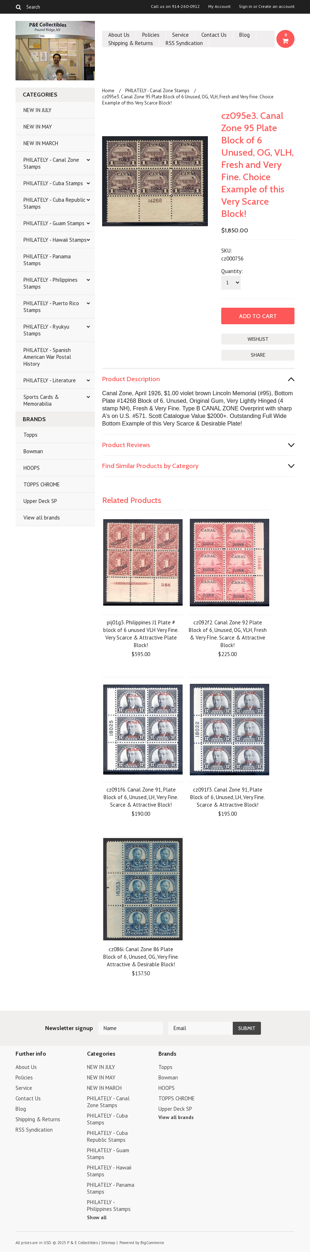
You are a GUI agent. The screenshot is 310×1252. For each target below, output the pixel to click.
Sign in (245, 6)
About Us (119, 34)
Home (108, 91)
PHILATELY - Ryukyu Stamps (46, 330)
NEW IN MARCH (40, 143)
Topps (30, 434)
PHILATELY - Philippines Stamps (50, 283)
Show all (96, 1217)
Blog (244, 34)
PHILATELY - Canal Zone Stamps (51, 163)
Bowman (33, 451)
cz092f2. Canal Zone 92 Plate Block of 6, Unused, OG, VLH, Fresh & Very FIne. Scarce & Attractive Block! (228, 634)
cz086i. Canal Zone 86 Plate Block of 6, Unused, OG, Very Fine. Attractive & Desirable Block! (141, 957)
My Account (219, 6)
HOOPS (31, 467)
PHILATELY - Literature (49, 380)
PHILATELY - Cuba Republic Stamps (54, 203)
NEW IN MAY (37, 126)
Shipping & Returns (130, 43)
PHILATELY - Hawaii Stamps (55, 239)
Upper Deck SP (40, 501)
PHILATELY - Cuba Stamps (53, 183)
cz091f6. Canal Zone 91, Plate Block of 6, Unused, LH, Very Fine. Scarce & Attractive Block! (141, 797)
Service (180, 34)
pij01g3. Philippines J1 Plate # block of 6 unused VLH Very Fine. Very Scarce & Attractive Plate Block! (141, 634)
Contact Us (214, 34)
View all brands (41, 517)
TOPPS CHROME (41, 484)
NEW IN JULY (37, 110)
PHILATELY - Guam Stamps (53, 223)
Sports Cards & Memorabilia (41, 400)
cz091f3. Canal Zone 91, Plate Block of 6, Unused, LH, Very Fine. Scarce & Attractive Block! (227, 797)
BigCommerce (152, 1242)
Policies (151, 34)
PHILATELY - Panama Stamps (47, 260)
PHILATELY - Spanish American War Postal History (47, 357)
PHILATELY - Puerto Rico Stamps (51, 306)
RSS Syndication (184, 43)
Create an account (276, 6)
